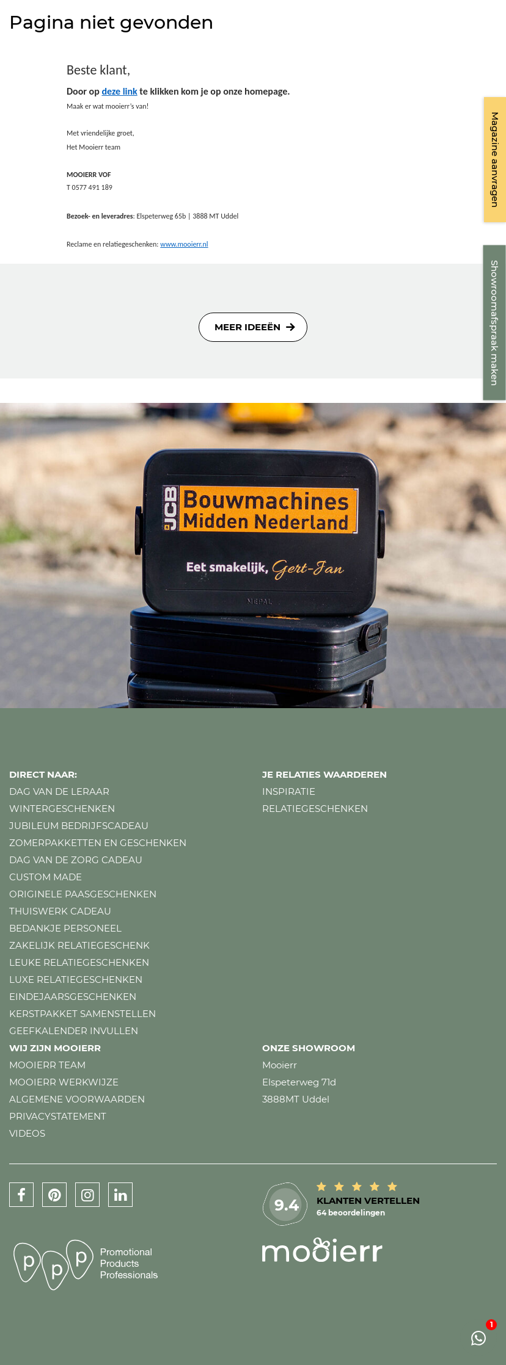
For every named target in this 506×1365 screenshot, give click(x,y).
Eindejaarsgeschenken (72, 996)
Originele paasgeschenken (82, 894)
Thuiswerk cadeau (60, 911)
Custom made (45, 877)
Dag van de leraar (59, 791)
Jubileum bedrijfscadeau (78, 825)
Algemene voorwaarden (77, 1099)
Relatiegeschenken (315, 808)
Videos (27, 1133)
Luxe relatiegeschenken (75, 979)
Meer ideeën (247, 327)
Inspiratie (288, 791)
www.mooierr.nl (184, 244)
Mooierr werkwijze (64, 1082)
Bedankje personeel (65, 928)
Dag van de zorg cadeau (75, 860)
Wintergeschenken (62, 808)
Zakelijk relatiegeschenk (79, 945)
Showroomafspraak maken (495, 323)
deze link (119, 91)
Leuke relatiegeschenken (79, 962)
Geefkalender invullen (73, 1031)
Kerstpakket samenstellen (82, 1013)
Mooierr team (47, 1065)
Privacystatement (57, 1116)
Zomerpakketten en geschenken (97, 843)
